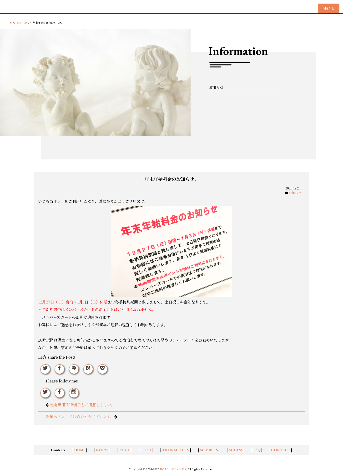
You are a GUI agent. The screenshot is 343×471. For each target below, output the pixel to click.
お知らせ (22, 23)
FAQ (257, 449)
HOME (80, 449)
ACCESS (235, 449)
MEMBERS (209, 449)
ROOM (102, 449)
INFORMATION (175, 449)
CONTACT (280, 449)
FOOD (145, 449)
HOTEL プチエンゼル (173, 469)
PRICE (124, 449)
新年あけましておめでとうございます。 (80, 416)
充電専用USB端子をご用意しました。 (82, 404)
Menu (329, 8)
